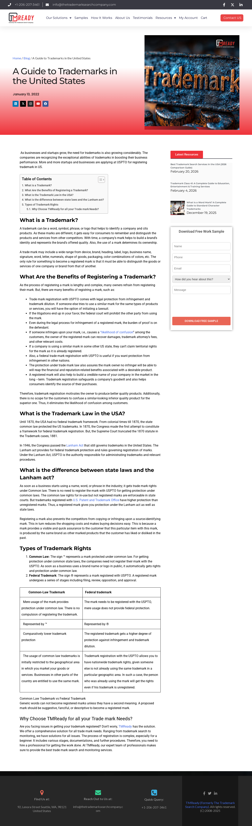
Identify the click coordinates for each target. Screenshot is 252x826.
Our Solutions (58, 17)
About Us (122, 18)
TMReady (125, 726)
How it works (101, 18)
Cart (204, 18)
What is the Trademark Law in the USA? (49, 195)
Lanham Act (74, 445)
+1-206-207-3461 (154, 807)
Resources (166, 17)
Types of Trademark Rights (41, 204)
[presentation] (202, 304)
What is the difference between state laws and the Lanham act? (64, 199)
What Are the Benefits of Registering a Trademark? (56, 190)
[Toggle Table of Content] (99, 179)
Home (17, 58)
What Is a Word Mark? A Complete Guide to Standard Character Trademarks (206, 205)
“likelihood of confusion (116, 332)
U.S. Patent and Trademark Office (96, 500)
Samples (81, 18)
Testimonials (143, 18)
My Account (188, 18)
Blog (26, 58)
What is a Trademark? (38, 185)
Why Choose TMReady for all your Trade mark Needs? (65, 209)
